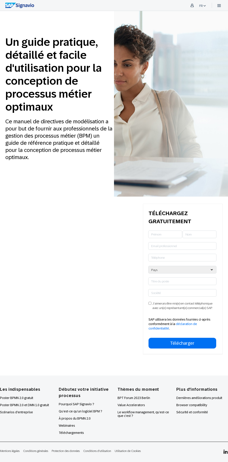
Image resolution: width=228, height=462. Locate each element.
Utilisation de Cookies (128, 451)
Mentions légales (10, 451)
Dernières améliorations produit (199, 398)
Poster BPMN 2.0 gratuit (16, 398)
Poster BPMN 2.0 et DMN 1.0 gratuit (24, 405)
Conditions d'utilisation (97, 451)
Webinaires (67, 425)
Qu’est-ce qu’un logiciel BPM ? (80, 411)
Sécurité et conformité (192, 412)
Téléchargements (71, 433)
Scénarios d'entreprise (16, 412)
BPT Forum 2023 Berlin (134, 398)
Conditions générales (35, 451)
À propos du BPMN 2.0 (75, 418)
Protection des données (66, 451)
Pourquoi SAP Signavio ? (76, 404)
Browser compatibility (191, 405)
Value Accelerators (131, 405)
